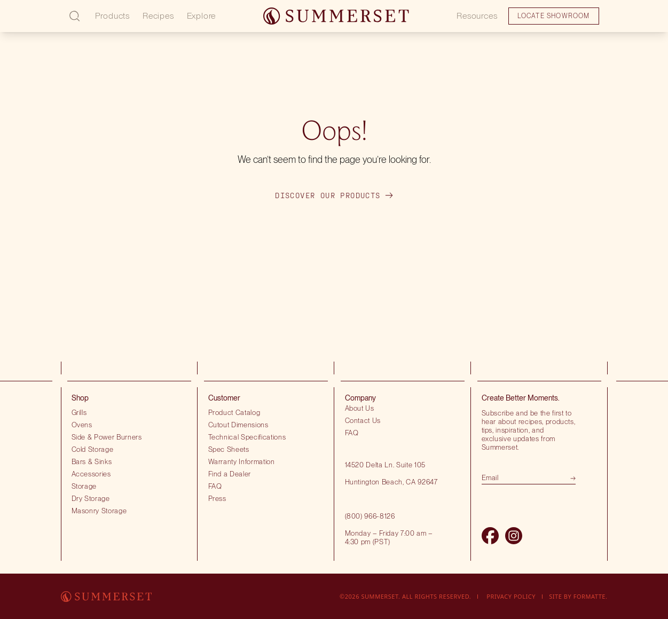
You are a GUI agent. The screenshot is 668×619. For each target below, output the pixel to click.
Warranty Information (241, 461)
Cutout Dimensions (238, 424)
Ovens (82, 424)
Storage (84, 486)
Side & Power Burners (107, 437)
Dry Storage (91, 498)
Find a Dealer (230, 473)
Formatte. (590, 596)
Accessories (91, 473)
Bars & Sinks (92, 461)
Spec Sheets (228, 449)
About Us (359, 408)
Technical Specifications (247, 437)
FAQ (215, 486)
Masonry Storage (99, 510)
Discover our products (333, 195)
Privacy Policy (511, 596)
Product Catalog (234, 412)
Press (217, 498)
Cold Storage (93, 449)
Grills (79, 412)
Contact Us (363, 420)
